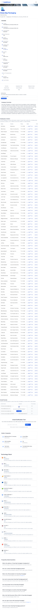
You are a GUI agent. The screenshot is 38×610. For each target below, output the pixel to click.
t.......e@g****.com (30, 210)
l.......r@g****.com (29, 351)
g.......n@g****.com (30, 232)
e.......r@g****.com (30, 142)
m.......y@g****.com (30, 180)
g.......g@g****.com (30, 362)
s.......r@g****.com (30, 245)
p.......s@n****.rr (29, 234)
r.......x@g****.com (30, 338)
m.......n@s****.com (30, 316)
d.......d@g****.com (30, 237)
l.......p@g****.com (30, 359)
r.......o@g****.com (30, 126)
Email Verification (19, 87)
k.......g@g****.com (30, 283)
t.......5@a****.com (30, 332)
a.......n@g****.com (30, 207)
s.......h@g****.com (30, 248)
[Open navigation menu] (36, 2)
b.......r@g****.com (30, 275)
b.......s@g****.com (30, 289)
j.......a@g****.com (30, 370)
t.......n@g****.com (30, 308)
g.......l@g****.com (30, 264)
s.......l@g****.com (30, 215)
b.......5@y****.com (30, 267)
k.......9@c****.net (29, 196)
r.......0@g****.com (30, 164)
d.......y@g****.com (30, 294)
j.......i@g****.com (29, 177)
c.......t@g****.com (30, 259)
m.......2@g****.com (30, 188)
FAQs (19, 89)
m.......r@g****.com (30, 218)
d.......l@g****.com (30, 389)
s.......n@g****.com (30, 392)
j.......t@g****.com (29, 346)
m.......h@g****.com (30, 286)
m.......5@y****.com (30, 158)
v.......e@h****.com (30, 395)
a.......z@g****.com (30, 150)
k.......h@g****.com (30, 253)
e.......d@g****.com (30, 278)
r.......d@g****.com (30, 367)
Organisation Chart (19, 86)
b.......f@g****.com (30, 251)
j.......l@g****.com (29, 134)
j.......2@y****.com (30, 191)
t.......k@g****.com (30, 256)
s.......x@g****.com (30, 313)
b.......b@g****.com (30, 378)
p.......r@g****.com (30, 272)
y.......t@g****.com (30, 327)
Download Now (4, 98)
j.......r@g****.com (29, 139)
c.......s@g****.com (30, 365)
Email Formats (6, 87)
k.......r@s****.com (30, 175)
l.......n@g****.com (30, 194)
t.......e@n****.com (30, 213)
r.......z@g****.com (30, 131)
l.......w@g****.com (30, 199)
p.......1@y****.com (30, 169)
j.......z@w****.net (29, 340)
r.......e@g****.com (30, 183)
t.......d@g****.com (30, 226)
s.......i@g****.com (30, 145)
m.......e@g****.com (30, 384)
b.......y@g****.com (30, 270)
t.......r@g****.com (29, 161)
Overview (6, 86)
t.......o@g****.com (30, 381)
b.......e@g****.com (30, 202)
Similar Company (31, 87)
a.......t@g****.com (30, 305)
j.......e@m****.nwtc (30, 329)
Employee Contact (31, 86)
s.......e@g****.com (30, 386)
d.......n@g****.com (30, 153)
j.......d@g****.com (30, 373)
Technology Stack (6, 89)
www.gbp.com (5, 49)
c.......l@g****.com (30, 137)
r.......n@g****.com (30, 229)
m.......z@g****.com (30, 324)
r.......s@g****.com (30, 291)
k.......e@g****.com (30, 240)
